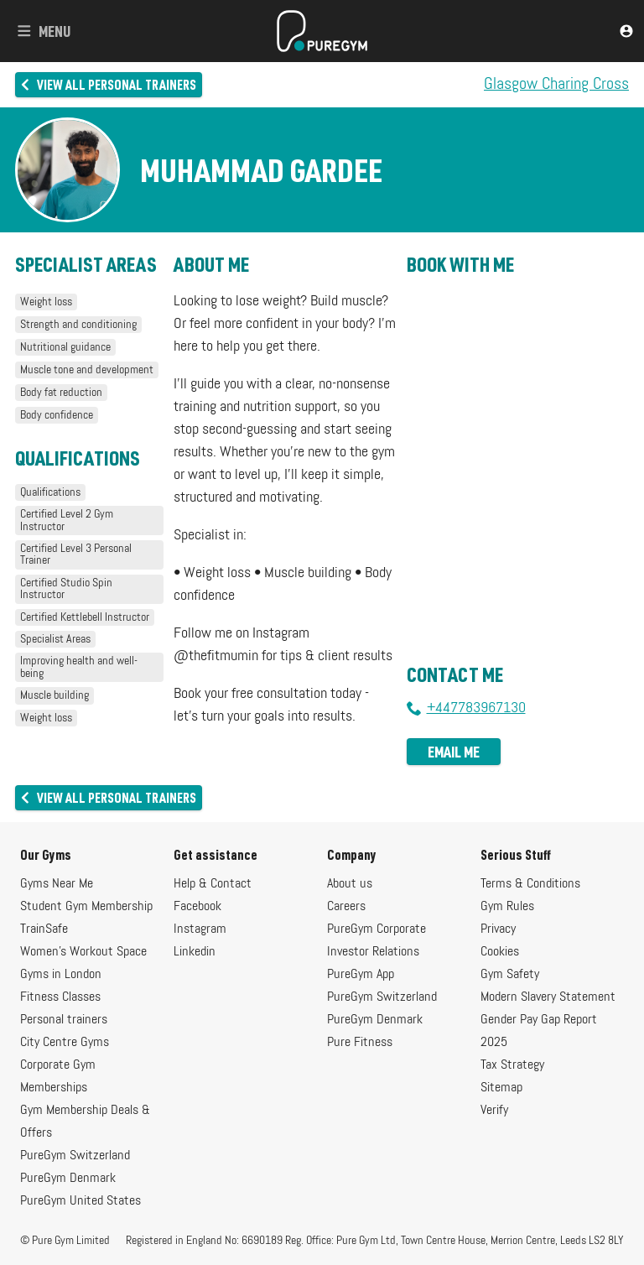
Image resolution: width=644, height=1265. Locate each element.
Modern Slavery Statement (547, 997)
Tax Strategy (512, 1065)
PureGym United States (80, 1201)
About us (349, 884)
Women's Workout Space (83, 952)
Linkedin (195, 952)
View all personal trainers (108, 84)
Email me (454, 752)
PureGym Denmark (68, 1178)
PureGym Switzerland (75, 1156)
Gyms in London (60, 974)
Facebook (197, 907)
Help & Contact (213, 884)
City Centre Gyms (64, 1042)
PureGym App (360, 974)
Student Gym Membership (86, 907)
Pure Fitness (359, 1042)
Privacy (498, 929)
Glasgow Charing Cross (556, 84)
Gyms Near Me (56, 884)
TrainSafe (44, 929)
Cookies (499, 952)
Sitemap (501, 1088)
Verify (494, 1110)
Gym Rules (507, 907)
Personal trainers (63, 1020)
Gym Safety (509, 974)
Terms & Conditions (530, 884)
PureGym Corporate (376, 929)
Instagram (200, 929)
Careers (346, 907)
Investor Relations (373, 952)
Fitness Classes (60, 997)
